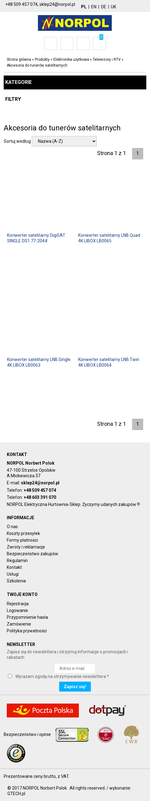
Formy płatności (22, 540)
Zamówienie (19, 624)
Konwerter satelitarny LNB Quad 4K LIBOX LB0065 (109, 238)
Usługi (13, 574)
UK (113, 6)
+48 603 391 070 (40, 497)
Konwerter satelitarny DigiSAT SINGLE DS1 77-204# (36, 238)
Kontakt (14, 567)
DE (103, 6)
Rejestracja (18, 603)
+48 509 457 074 (40, 490)
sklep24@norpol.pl (40, 482)
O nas (12, 526)
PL (84, 6)
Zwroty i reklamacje (26, 546)
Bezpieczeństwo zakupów (32, 553)
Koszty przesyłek (23, 533)
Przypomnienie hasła (27, 617)
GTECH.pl (16, 793)
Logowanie (17, 610)
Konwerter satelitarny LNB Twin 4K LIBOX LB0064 (108, 362)
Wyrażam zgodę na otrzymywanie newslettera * (62, 676)
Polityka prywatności (27, 630)
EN (93, 6)
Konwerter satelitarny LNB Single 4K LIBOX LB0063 (39, 362)
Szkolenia (16, 580)
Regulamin (17, 560)
